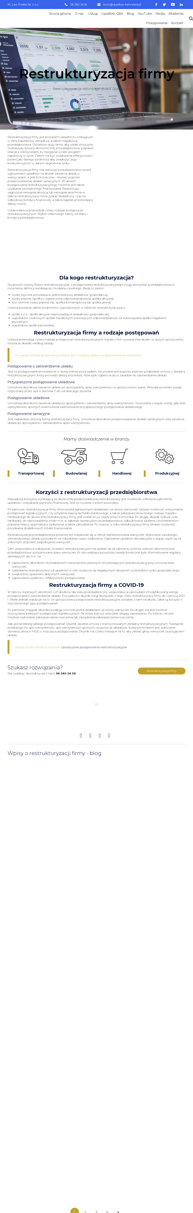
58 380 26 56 (78, 4)
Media (160, 13)
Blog (130, 13)
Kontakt (177, 23)
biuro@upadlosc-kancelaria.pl (122, 4)
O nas (79, 13)
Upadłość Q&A (112, 13)
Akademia (175, 13)
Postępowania (156, 23)
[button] (161, 671)
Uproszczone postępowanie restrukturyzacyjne (94, 647)
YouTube (145, 13)
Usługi (93, 13)
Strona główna (60, 13)
